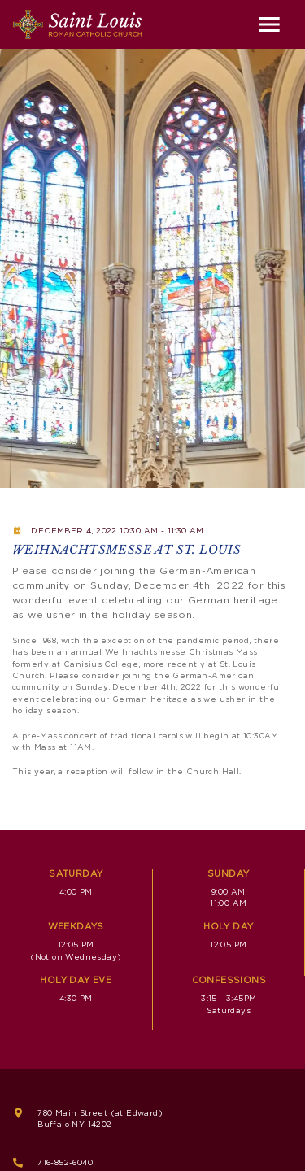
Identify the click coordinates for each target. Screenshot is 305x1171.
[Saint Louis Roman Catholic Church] (77, 24)
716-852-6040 (65, 1163)
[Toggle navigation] (269, 24)
